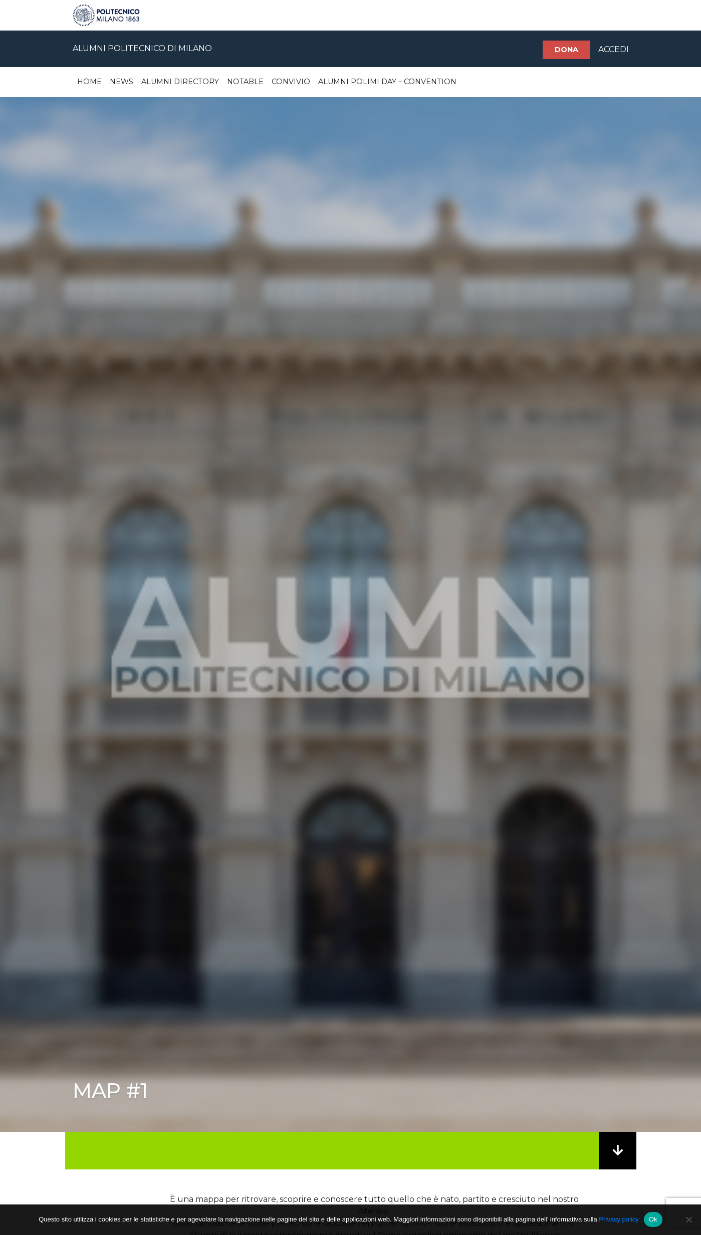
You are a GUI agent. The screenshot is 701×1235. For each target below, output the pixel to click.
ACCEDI (613, 49)
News (121, 81)
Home (89, 81)
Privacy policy (618, 1219)
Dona (566, 49)
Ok (653, 1219)
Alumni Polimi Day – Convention (387, 81)
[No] (688, 1219)
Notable (245, 81)
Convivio (291, 81)
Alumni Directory (180, 81)
